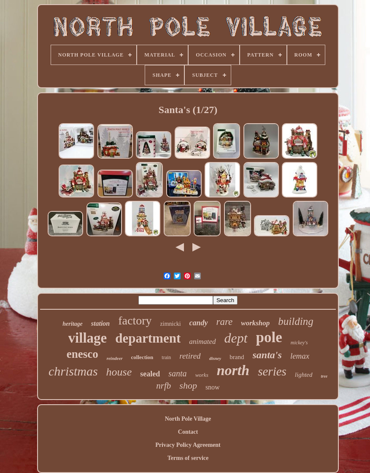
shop (188, 385)
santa (177, 373)
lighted (304, 374)
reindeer (115, 358)
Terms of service (187, 458)
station (100, 323)
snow (212, 387)
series (272, 371)
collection (142, 357)
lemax (299, 355)
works (201, 375)
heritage (72, 324)
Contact (188, 432)
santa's (267, 354)
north (233, 370)
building (295, 321)
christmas (73, 371)
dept (236, 338)
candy (198, 323)
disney (215, 358)
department (148, 338)
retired (189, 355)
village (87, 338)
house (119, 372)
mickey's (299, 343)
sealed (150, 374)
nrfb (163, 386)
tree (324, 376)
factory (134, 320)
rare (224, 321)
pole (269, 337)
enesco (82, 354)
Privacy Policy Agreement (187, 445)
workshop (255, 323)
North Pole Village (188, 419)
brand (237, 357)
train (166, 357)
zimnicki (170, 324)
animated (202, 342)
